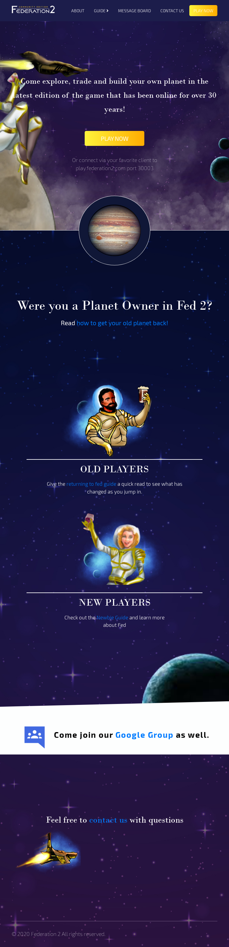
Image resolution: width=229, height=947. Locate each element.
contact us (108, 819)
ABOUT (77, 10)
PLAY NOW (203, 10)
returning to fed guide (91, 484)
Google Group (144, 734)
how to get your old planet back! (122, 322)
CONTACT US (172, 10)
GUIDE (101, 10)
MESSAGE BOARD (134, 10)
